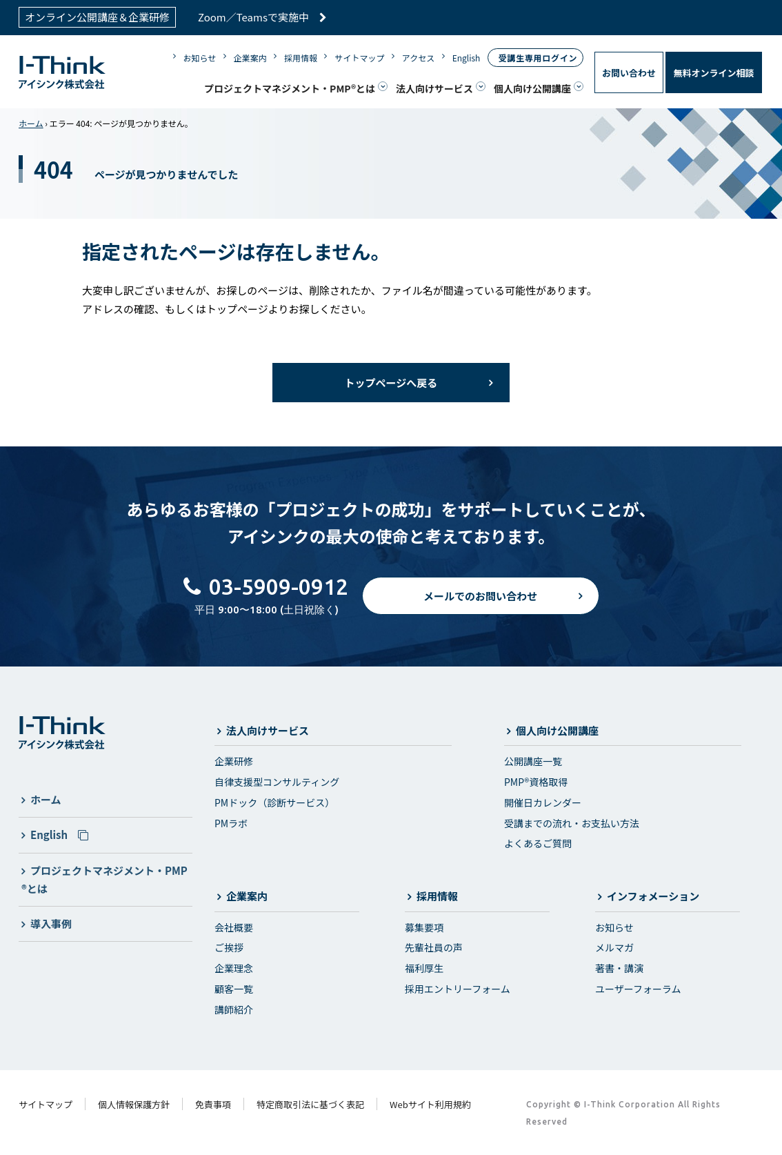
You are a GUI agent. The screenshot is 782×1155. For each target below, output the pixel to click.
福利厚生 (424, 968)
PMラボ (231, 823)
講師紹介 (233, 1009)
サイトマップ (359, 57)
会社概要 (233, 927)
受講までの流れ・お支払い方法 (571, 823)
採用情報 (300, 57)
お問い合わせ (629, 72)
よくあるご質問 (538, 843)
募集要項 (424, 927)
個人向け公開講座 (532, 88)
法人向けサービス (434, 88)
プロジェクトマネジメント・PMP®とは (289, 88)
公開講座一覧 (533, 761)
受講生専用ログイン (538, 57)
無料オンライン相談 (713, 72)
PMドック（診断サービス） (274, 802)
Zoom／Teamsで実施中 (262, 17)
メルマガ (614, 947)
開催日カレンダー (542, 802)
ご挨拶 (228, 947)
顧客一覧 (233, 989)
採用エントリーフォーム (457, 989)
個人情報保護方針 (134, 1104)
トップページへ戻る (391, 382)
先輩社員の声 (434, 947)
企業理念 (233, 968)
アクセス (418, 57)
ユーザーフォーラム (638, 989)
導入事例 (51, 923)
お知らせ (200, 57)
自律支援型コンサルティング (276, 782)
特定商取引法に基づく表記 (310, 1104)
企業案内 (250, 57)
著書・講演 (619, 968)
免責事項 (213, 1104)
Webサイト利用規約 (430, 1104)
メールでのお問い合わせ (480, 598)
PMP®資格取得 (536, 782)
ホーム (31, 123)
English (466, 57)
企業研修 (233, 761)
